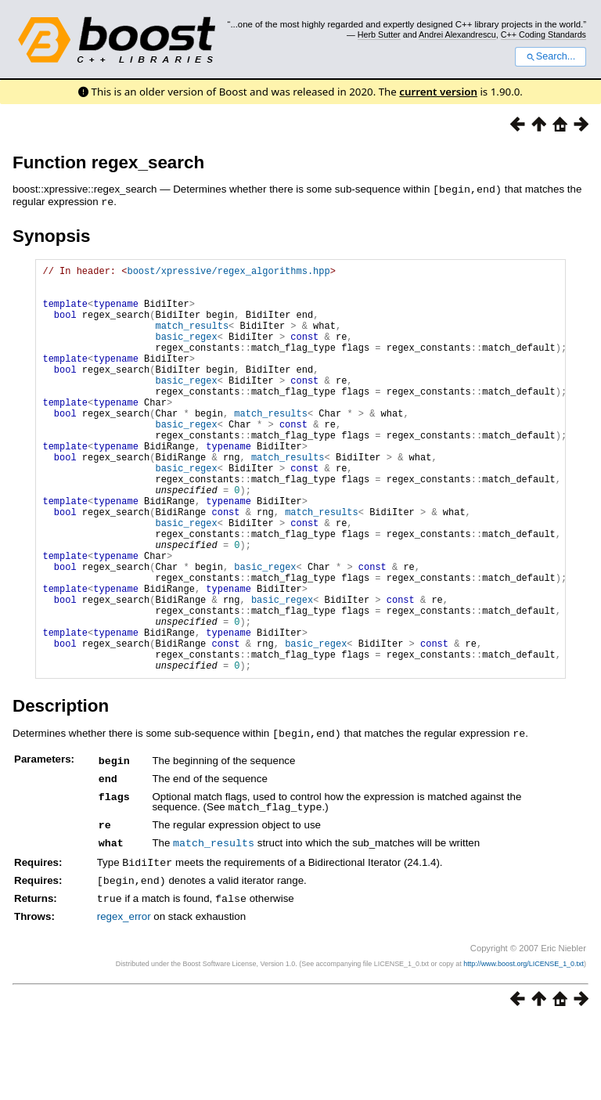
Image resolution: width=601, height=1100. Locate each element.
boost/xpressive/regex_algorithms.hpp (228, 271)
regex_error (124, 995)
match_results (192, 337)
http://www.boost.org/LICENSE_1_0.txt (523, 1042)
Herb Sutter (379, 34)
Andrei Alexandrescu (457, 34)
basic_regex (186, 351)
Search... (550, 56)
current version (438, 92)
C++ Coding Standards (543, 34)
